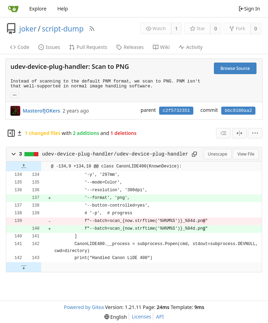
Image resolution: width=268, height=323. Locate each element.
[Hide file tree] (11, 133)
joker (28, 28)
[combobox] (223, 133)
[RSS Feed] (92, 29)
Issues (49, 47)
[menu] (255, 133)
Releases (129, 47)
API (160, 316)
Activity (190, 47)
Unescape (217, 154)
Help (62, 8)
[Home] (13, 8)
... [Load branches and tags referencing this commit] (15, 94)
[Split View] (239, 133)
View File (245, 154)
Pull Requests (88, 47)
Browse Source (235, 68)
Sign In (249, 8)
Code (19, 47)
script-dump (63, 28)
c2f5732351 (176, 110)
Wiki (161, 47)
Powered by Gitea (84, 307)
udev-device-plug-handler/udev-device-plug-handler (115, 154)
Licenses (141, 316)
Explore (37, 8)
